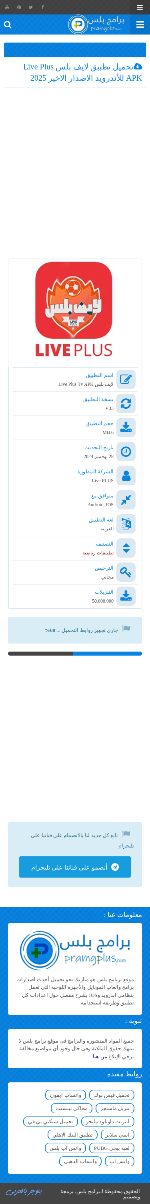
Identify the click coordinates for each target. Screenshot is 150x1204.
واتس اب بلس (65, 1148)
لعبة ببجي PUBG (112, 1148)
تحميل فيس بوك (112, 1095)
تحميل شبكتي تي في (50, 1121)
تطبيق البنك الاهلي (72, 1135)
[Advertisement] (75, 175)
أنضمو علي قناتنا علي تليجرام (69, 867)
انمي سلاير (118, 1135)
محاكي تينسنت (72, 1108)
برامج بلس (88, 1191)
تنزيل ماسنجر (115, 1108)
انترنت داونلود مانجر (108, 1121)
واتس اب (120, 1161)
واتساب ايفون (65, 1095)
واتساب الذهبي (80, 1161)
